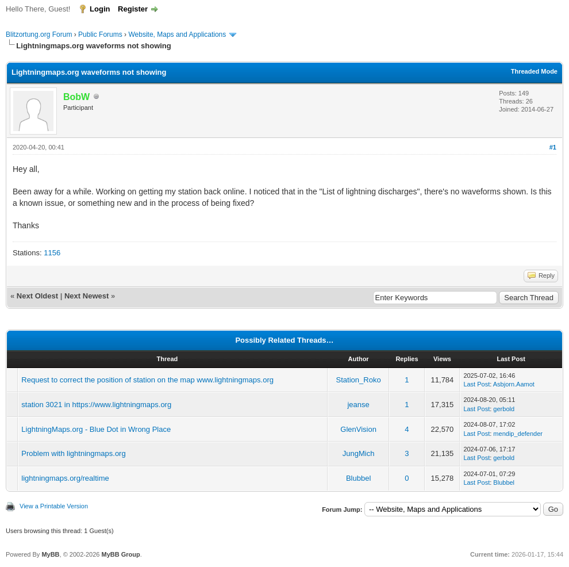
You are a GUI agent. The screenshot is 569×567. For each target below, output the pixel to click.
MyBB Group (120, 554)
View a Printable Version (54, 506)
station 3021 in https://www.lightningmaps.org (96, 404)
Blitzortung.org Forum (39, 34)
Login (100, 9)
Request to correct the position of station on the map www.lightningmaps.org (147, 380)
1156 (52, 252)
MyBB (50, 554)
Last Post (476, 384)
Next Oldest (37, 296)
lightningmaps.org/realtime (65, 478)
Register (133, 9)
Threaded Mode (534, 71)
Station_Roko (358, 380)
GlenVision (358, 429)
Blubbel (358, 478)
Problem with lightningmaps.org (73, 453)
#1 (552, 147)
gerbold (503, 408)
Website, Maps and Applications (177, 34)
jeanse (358, 404)
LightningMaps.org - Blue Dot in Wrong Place (96, 429)
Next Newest (86, 296)
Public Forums (100, 34)
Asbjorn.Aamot (514, 384)
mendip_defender (518, 433)
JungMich (359, 453)
